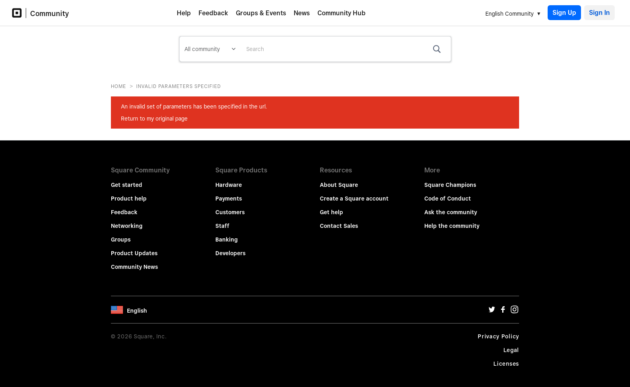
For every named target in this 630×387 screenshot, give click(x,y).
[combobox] (345, 49)
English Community (509, 13)
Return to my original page (154, 118)
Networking (127, 220)
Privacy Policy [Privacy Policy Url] (498, 331)
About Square (339, 179)
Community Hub (341, 13)
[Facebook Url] (503, 306)
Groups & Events (261, 13)
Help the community (451, 220)
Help (184, 13)
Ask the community (450, 206)
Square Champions (450, 179)
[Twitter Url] (492, 306)
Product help (129, 193)
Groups (121, 234)
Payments (228, 193)
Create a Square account (354, 193)
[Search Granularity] (210, 49)
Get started (126, 179)
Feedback (213, 13)
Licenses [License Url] (506, 358)
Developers (230, 247)
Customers (230, 206)
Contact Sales (339, 220)
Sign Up (564, 12)
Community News (134, 261)
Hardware (228, 179)
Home (118, 86)
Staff (222, 220)
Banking (226, 234)
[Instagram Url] (514, 306)
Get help (331, 206)
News (302, 13)
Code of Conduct (447, 193)
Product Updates (134, 247)
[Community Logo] (19, 13)
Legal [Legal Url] (511, 344)
